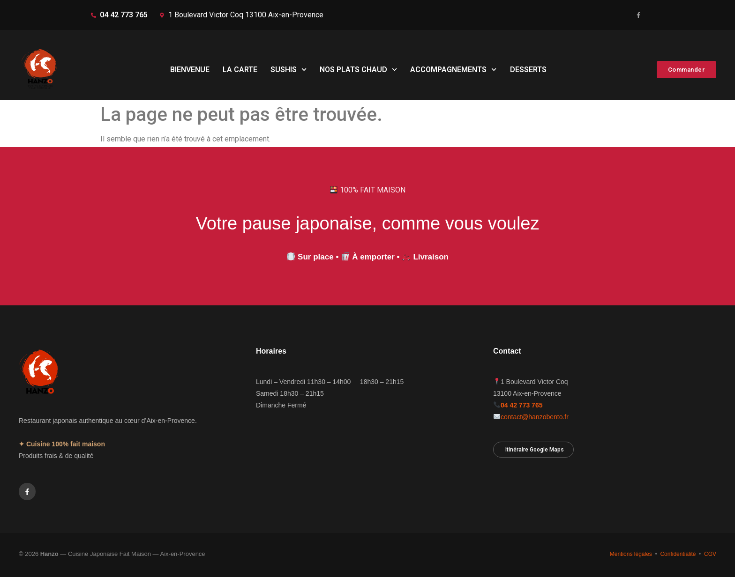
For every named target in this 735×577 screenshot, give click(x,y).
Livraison (431, 256)
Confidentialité (678, 554)
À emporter (373, 256)
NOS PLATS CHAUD (358, 69)
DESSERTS (528, 69)
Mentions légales (631, 554)
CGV (710, 554)
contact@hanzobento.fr (535, 417)
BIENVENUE (190, 69)
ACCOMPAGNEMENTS (453, 69)
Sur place (316, 256)
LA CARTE (240, 69)
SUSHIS (288, 69)
